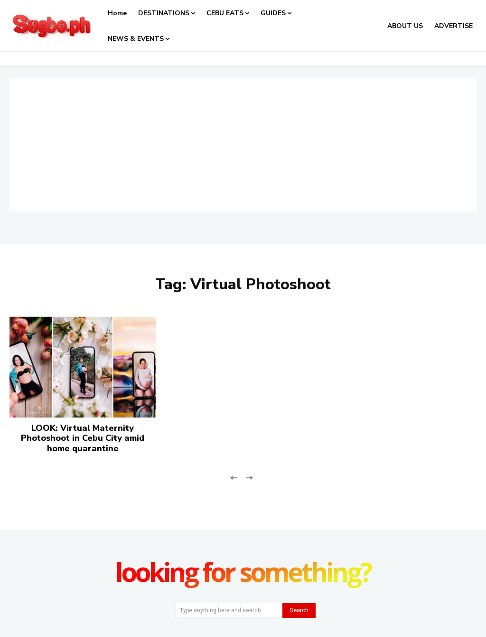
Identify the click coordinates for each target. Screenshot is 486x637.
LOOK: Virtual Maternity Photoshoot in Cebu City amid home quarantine (82, 438)
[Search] (299, 610)
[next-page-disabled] (249, 477)
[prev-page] (234, 477)
